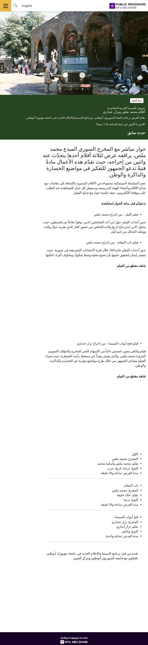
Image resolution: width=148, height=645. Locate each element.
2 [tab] (82, 89)
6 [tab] (60, 89)
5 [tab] (65, 89)
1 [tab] (88, 89)
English (27, 6)
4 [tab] (71, 89)
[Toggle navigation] (5, 5)
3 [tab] (77, 89)
